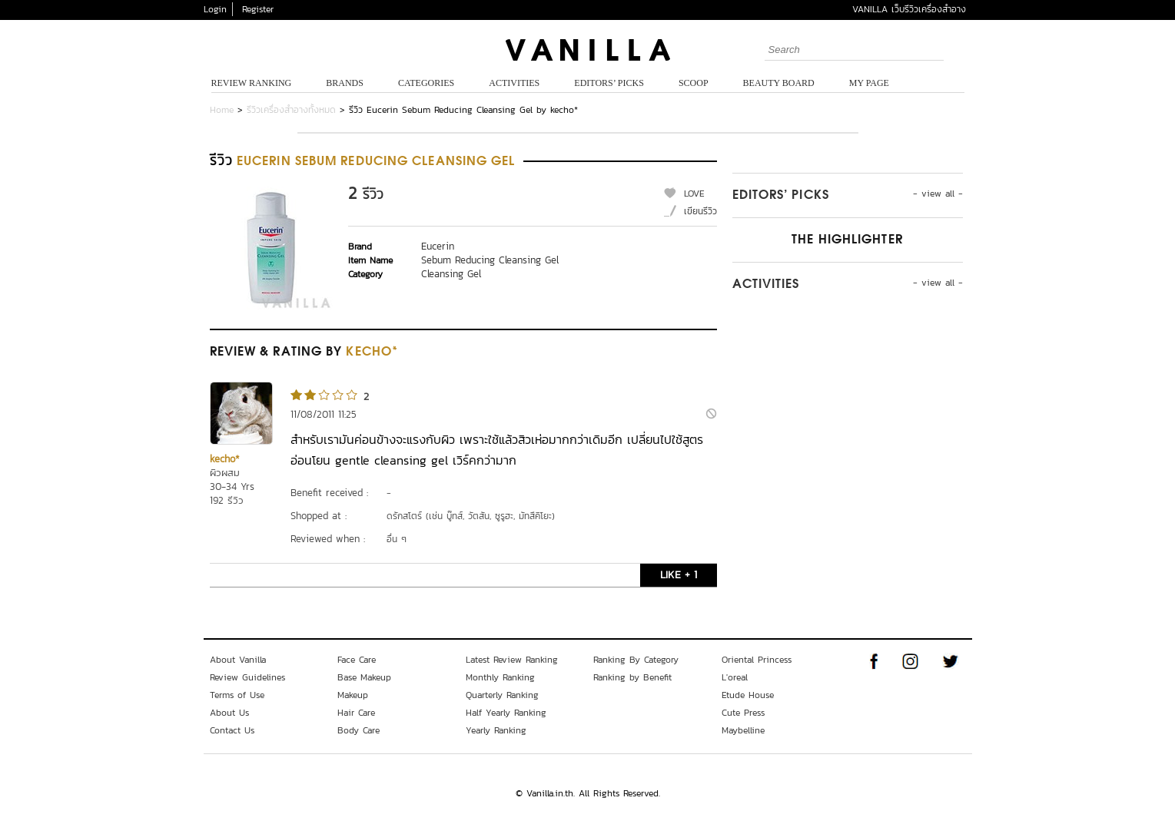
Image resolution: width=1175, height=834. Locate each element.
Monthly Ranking (500, 677)
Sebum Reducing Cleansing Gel (490, 260)
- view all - (938, 193)
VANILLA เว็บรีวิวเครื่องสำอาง (909, 9)
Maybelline (743, 730)
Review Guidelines (247, 677)
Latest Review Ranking (512, 660)
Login (215, 9)
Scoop (694, 83)
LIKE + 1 (678, 575)
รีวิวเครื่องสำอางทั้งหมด (291, 110)
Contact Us (232, 730)
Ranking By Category (636, 660)
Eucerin (437, 246)
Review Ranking (251, 83)
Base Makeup (364, 677)
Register (258, 9)
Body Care (358, 730)
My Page (869, 83)
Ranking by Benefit (632, 677)
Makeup (352, 695)
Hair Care (356, 713)
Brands (344, 83)
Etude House (748, 695)
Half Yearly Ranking (506, 713)
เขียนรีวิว (700, 211)
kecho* (225, 459)
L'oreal (735, 677)
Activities (514, 83)
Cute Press (743, 713)
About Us (229, 713)
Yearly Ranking (496, 730)
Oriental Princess (757, 660)
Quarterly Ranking (502, 695)
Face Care (356, 660)
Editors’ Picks (609, 83)
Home (222, 110)
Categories (426, 83)
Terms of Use (237, 695)
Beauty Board (779, 83)
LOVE (694, 193)
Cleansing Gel (451, 273)
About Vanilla (238, 660)
